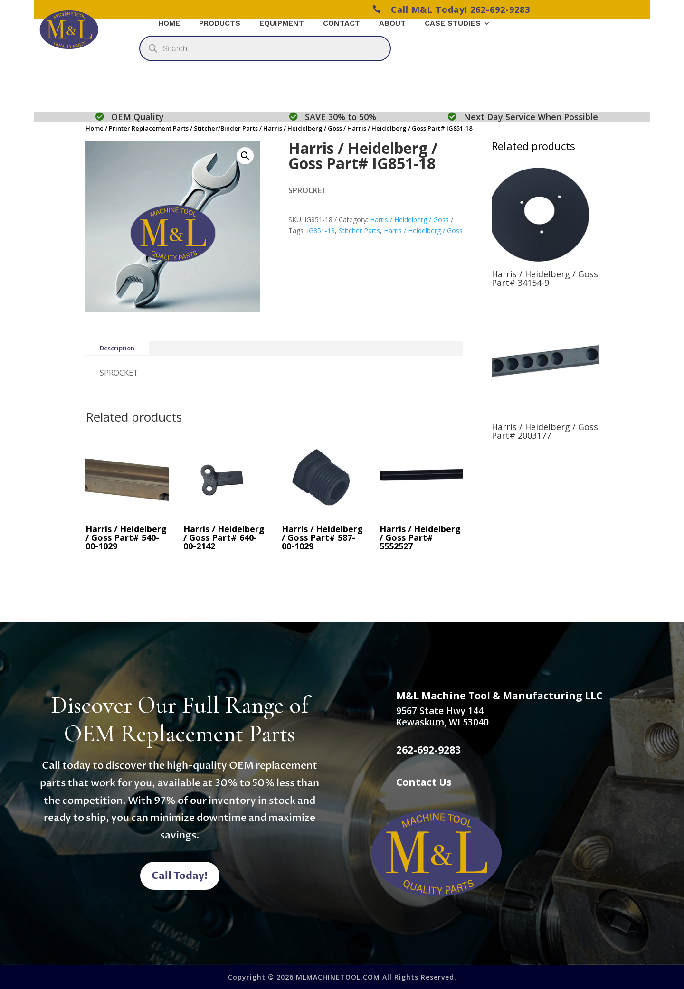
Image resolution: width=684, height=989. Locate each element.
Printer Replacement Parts (149, 128)
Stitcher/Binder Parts (226, 128)
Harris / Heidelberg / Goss (302, 128)
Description (117, 348)
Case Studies (453, 24)
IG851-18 (321, 230)
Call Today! (180, 876)
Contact (341, 24)
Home (95, 128)
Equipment (281, 24)
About (392, 24)
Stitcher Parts (359, 230)
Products (219, 24)
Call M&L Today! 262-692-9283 (451, 9)
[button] (245, 155)
